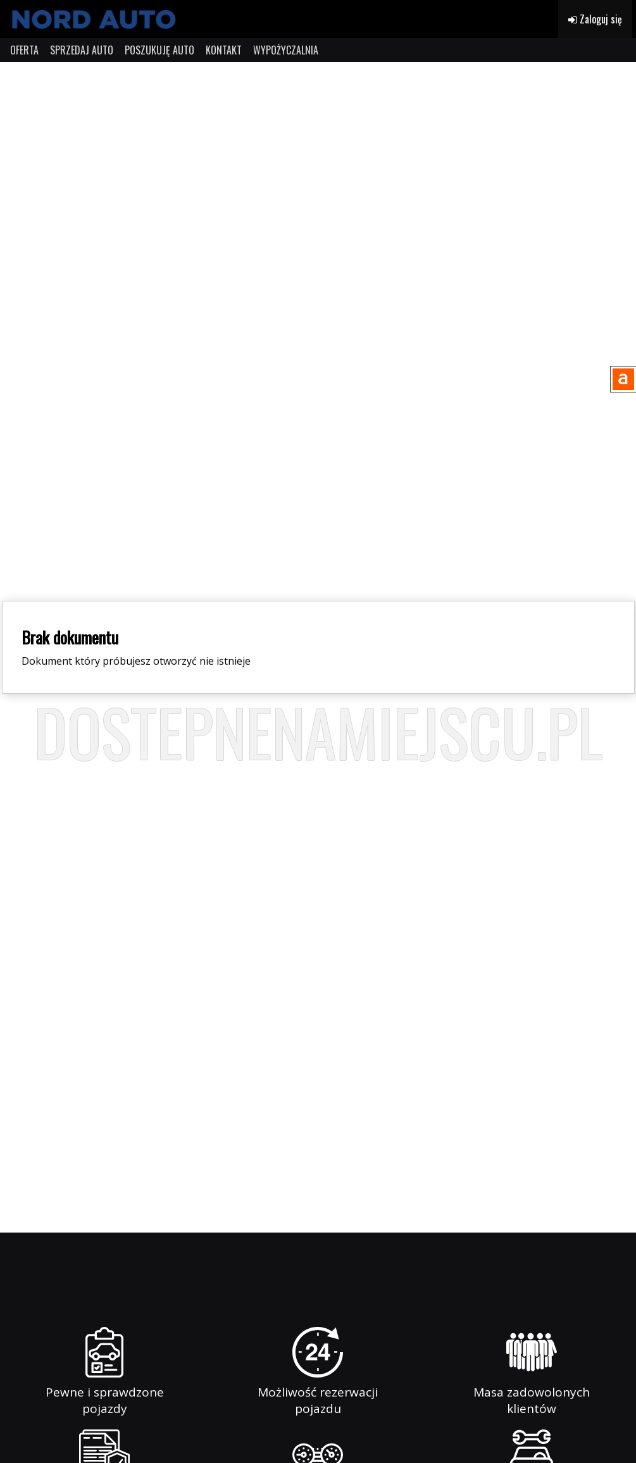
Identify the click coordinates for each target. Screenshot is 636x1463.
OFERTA (24, 50)
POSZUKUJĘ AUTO (159, 50)
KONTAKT (224, 50)
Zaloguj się (595, 19)
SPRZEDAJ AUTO (81, 50)
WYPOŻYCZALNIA (285, 50)
